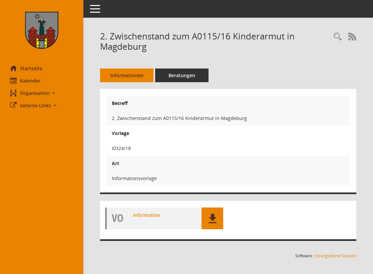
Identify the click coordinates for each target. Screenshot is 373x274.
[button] (41, 93)
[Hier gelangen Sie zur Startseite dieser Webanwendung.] (41, 30)
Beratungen (181, 75)
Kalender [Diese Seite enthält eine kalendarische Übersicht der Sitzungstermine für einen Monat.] (25, 80)
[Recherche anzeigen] (337, 36)
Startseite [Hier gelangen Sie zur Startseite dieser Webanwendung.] (26, 68)
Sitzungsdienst (335, 256)
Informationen (126, 75)
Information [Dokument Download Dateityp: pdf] (146, 215)
